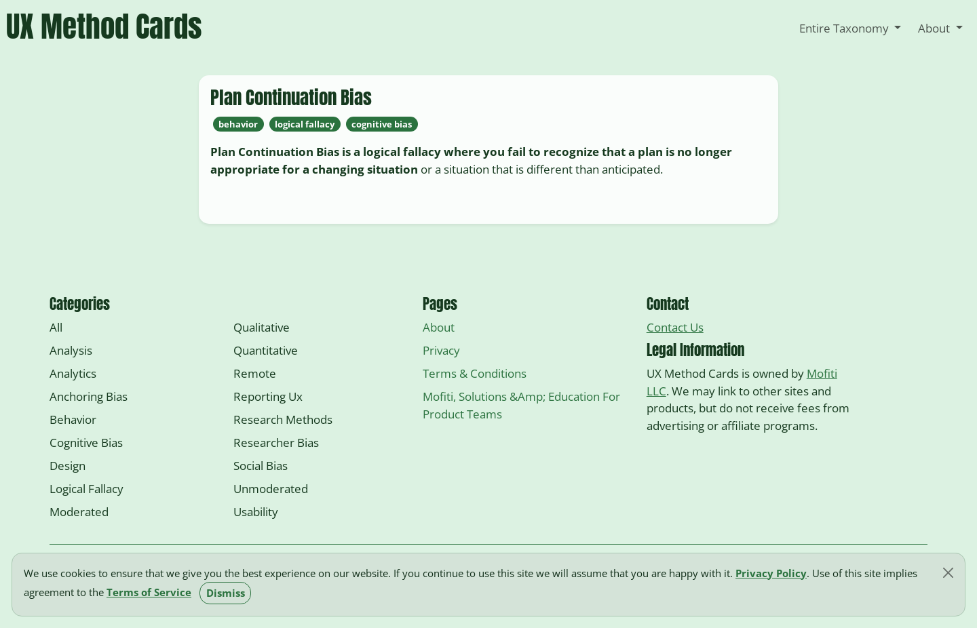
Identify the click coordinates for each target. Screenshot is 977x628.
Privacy (441, 350)
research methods (282, 419)
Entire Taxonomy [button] (845, 28)
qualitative (261, 327)
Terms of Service (149, 592)
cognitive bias (86, 442)
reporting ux (268, 396)
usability (255, 511)
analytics (73, 373)
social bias (260, 465)
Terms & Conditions (474, 373)
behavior (73, 419)
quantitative (265, 350)
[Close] (948, 573)
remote (254, 373)
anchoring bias (89, 396)
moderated (79, 511)
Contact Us (675, 327)
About (439, 327)
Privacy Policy (771, 573)
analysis (71, 350)
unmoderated (270, 488)
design (67, 465)
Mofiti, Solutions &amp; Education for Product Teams (521, 405)
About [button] (935, 28)
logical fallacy (86, 488)
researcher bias (276, 442)
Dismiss (225, 593)
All (56, 327)
